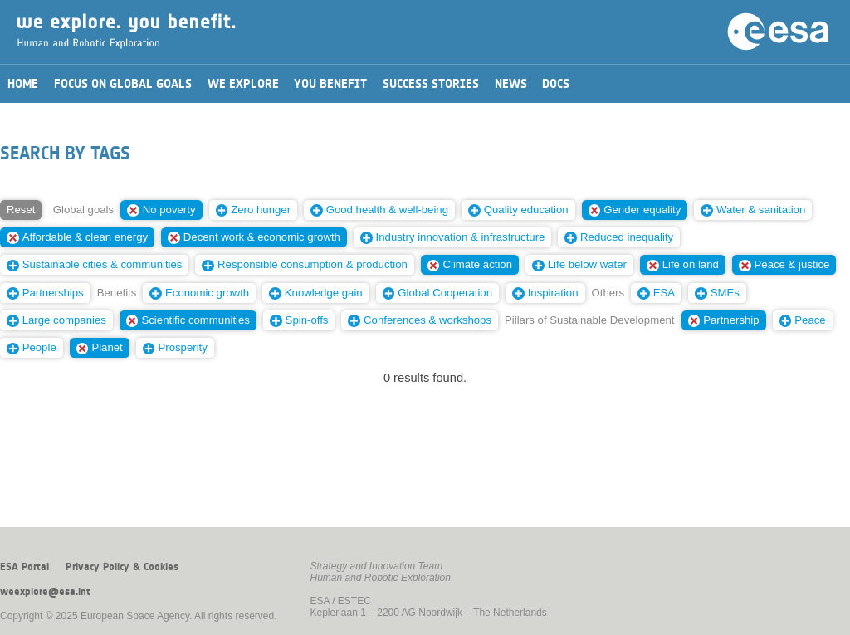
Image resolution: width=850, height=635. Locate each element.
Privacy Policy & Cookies (122, 567)
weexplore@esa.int (45, 591)
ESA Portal (24, 567)
